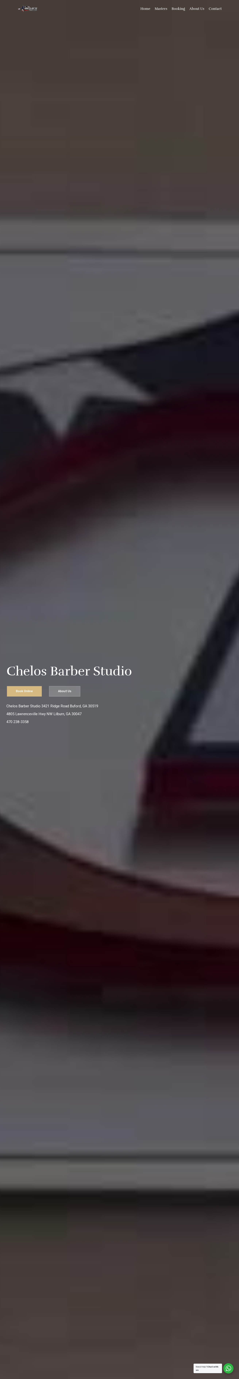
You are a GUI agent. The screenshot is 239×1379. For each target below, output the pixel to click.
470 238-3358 (17, 722)
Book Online (24, 691)
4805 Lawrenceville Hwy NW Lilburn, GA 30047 (44, 714)
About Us (64, 691)
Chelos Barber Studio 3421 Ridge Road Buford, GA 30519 (52, 706)
